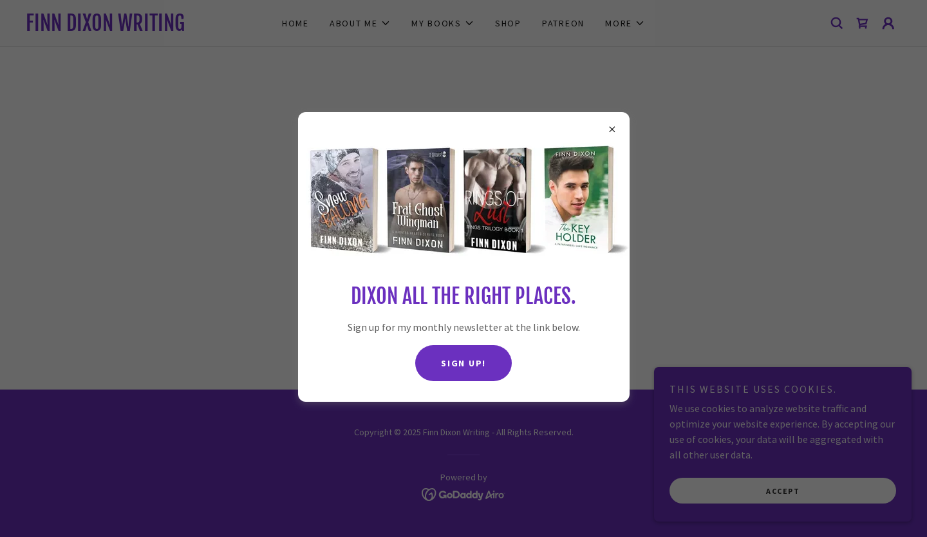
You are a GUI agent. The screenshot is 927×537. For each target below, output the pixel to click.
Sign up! (463, 363)
